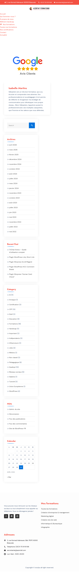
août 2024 (13, 176)
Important (13, 336)
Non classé (13, 360)
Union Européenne (16, 389)
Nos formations (7, 27)
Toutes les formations (49, 511)
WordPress (13, 394)
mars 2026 (13, 152)
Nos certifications (6, 32)
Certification (14, 307)
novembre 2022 (15, 224)
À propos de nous (6, 22)
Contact (3, 35)
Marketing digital (47, 519)
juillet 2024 (13, 181)
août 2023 (13, 205)
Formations (13, 326)
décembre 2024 (15, 162)
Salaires (12, 379)
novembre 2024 (15, 167)
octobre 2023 (14, 200)
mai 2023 (12, 220)
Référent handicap (7, 24)
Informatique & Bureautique (51, 526)
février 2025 (13, 157)
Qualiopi (12, 370)
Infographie (45, 530)
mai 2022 (12, 234)
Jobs (11, 350)
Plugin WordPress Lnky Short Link (21, 260)
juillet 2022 (13, 229)
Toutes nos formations (8, 30)
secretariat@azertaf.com (38, 5)
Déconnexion (14, 417)
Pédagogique (14, 365)
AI (10, 297)
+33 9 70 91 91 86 (55, 2)
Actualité (3, 38)
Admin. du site (14, 412)
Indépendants (14, 341)
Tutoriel (12, 384)
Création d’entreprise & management (55, 515)
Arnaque (12, 302)
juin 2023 (12, 215)
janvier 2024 (14, 191)
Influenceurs (14, 346)
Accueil (3, 16)
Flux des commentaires (18, 426)
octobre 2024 (14, 172)
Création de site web (49, 522)
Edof (11, 317)
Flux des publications (17, 421)
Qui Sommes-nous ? (8, 19)
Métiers (12, 355)
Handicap (12, 331)
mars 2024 (13, 186)
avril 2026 (13, 147)
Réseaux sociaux (15, 374)
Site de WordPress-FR (17, 431)
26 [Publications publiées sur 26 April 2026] (33, 466)
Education (13, 322)
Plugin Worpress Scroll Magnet (20, 264)
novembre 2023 (15, 196)
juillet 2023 (13, 210)
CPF (10, 312)
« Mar (9, 480)
